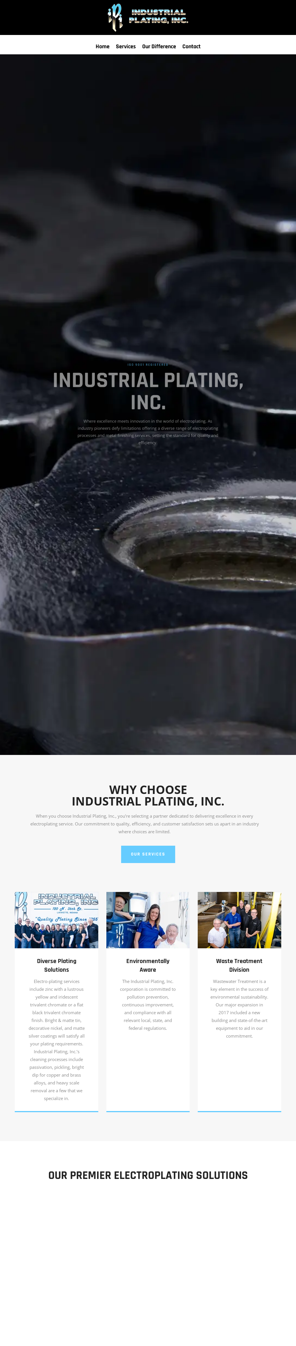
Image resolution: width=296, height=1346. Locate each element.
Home (103, 47)
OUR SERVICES (148, 854)
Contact (191, 47)
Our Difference (159, 47)
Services (126, 47)
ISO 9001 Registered (148, 369)
